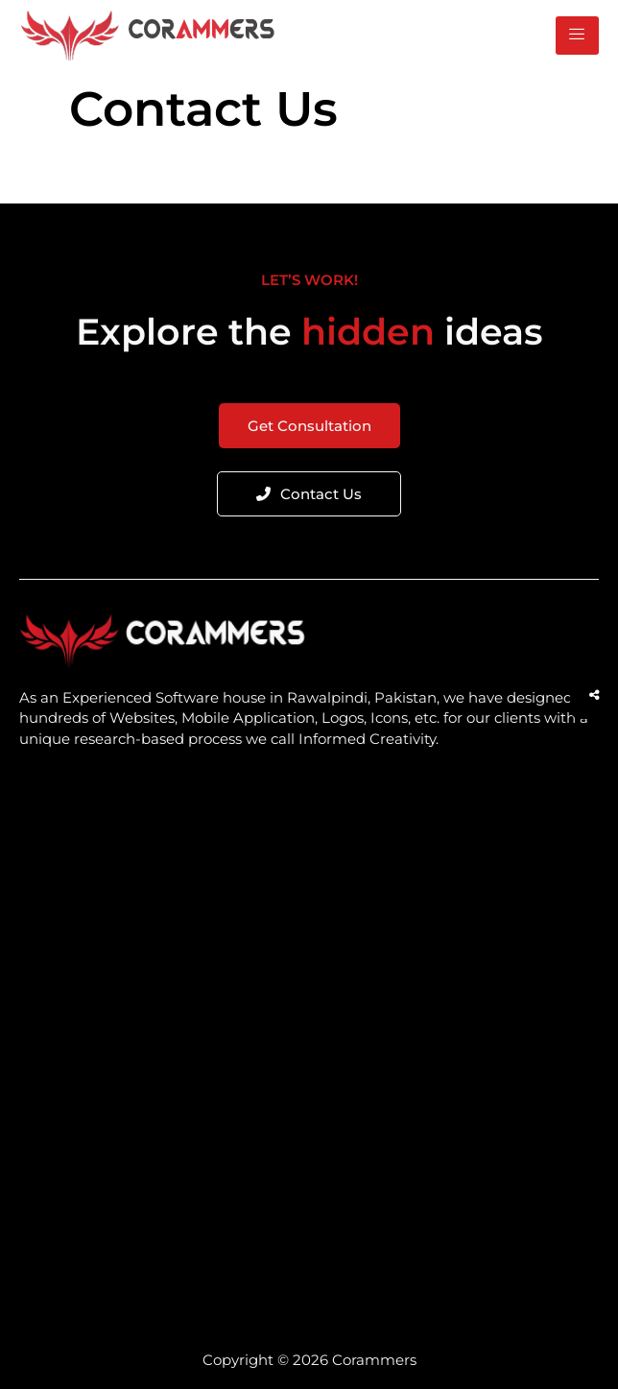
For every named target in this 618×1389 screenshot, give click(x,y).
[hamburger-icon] (577, 35)
